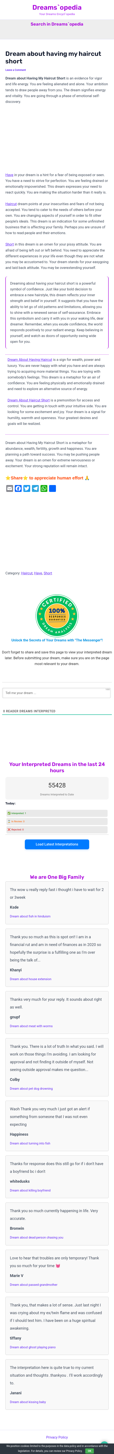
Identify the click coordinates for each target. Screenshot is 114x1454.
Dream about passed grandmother (33, 1285)
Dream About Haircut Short (29, 400)
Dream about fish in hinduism (30, 916)
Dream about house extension (30, 979)
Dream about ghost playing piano (33, 1347)
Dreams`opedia (57, 7)
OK (89, 1450)
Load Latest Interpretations (57, 844)
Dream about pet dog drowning (31, 1089)
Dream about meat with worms (31, 1026)
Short (9, 244)
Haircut (11, 204)
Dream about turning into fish (30, 1143)
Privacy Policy (57, 1437)
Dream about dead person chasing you (36, 1237)
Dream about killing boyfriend (30, 1190)
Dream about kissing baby (28, 1402)
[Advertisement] (57, 140)
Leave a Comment (15, 70)
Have (9, 175)
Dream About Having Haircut (30, 360)
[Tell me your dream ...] (56, 693)
